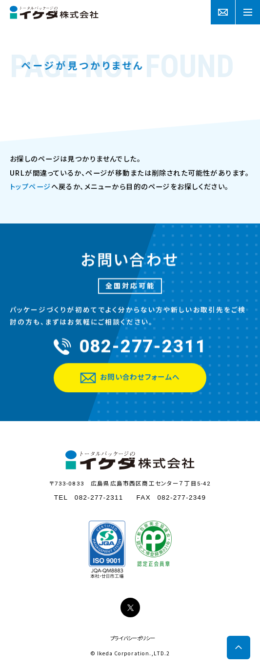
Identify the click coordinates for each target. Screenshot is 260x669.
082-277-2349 (181, 497)
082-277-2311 (99, 497)
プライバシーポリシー (132, 638)
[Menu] (248, 12)
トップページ (30, 187)
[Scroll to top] (238, 647)
